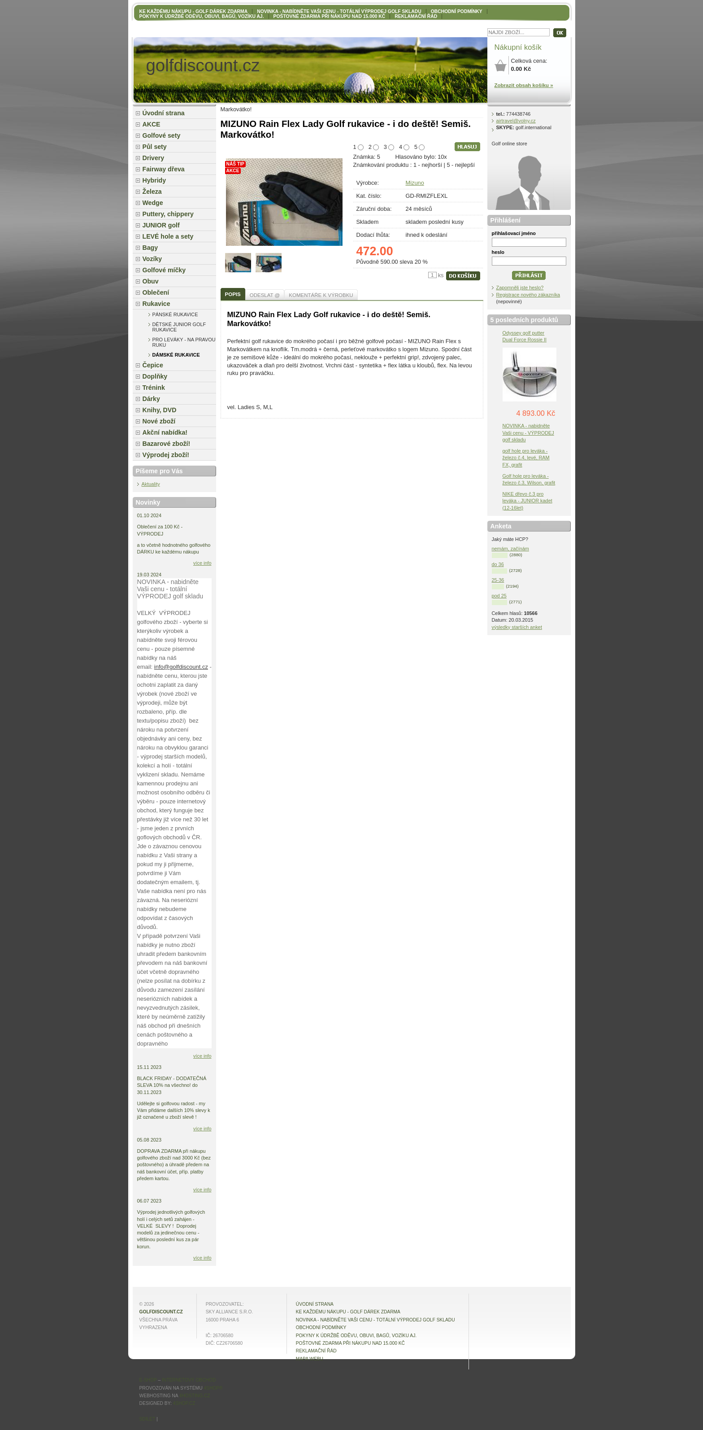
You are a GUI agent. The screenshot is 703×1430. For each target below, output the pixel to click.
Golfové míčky (164, 270)
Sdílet (147, 1419)
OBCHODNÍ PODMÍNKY (456, 11)
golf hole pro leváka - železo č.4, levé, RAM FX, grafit (526, 457)
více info (202, 563)
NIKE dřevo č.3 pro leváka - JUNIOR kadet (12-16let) (527, 500)
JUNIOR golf (161, 225)
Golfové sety (162, 135)
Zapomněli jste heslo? (520, 287)
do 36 (498, 564)
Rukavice (156, 303)
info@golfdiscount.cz (181, 666)
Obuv (151, 281)
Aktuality (151, 484)
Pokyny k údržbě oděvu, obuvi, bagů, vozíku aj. (201, 16)
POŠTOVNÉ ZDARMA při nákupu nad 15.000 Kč (329, 16)
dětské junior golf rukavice (179, 327)
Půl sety (155, 146)
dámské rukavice (176, 355)
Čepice (153, 365)
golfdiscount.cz (161, 1311)
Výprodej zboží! (166, 454)
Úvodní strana (164, 113)
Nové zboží (159, 421)
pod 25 (499, 595)
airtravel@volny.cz (516, 120)
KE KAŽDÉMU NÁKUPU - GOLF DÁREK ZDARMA (193, 11)
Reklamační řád (416, 16)
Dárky (151, 398)
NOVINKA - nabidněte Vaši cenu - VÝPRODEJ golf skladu (528, 432)
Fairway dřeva (164, 169)
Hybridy (154, 180)
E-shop (148, 1380)
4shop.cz (184, 1403)
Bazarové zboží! (167, 443)
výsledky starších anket (517, 627)
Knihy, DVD (160, 410)
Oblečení (156, 292)
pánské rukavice (175, 314)
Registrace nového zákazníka (528, 294)
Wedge (153, 202)
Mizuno (415, 182)
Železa (152, 191)
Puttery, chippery (168, 214)
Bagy (150, 247)
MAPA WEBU (309, 1358)
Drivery (154, 157)
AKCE (152, 124)
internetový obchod (189, 1380)
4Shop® (213, 1388)
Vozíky (152, 258)
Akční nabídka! (165, 432)
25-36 (498, 580)
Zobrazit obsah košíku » (524, 85)
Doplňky (155, 376)
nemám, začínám (510, 548)
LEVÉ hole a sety (168, 236)
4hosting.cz (194, 1395)
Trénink (154, 387)
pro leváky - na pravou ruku (184, 342)
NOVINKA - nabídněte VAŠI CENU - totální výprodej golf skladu (339, 11)
